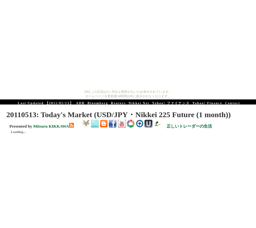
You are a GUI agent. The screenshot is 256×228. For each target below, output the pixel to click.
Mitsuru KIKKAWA (51, 126)
